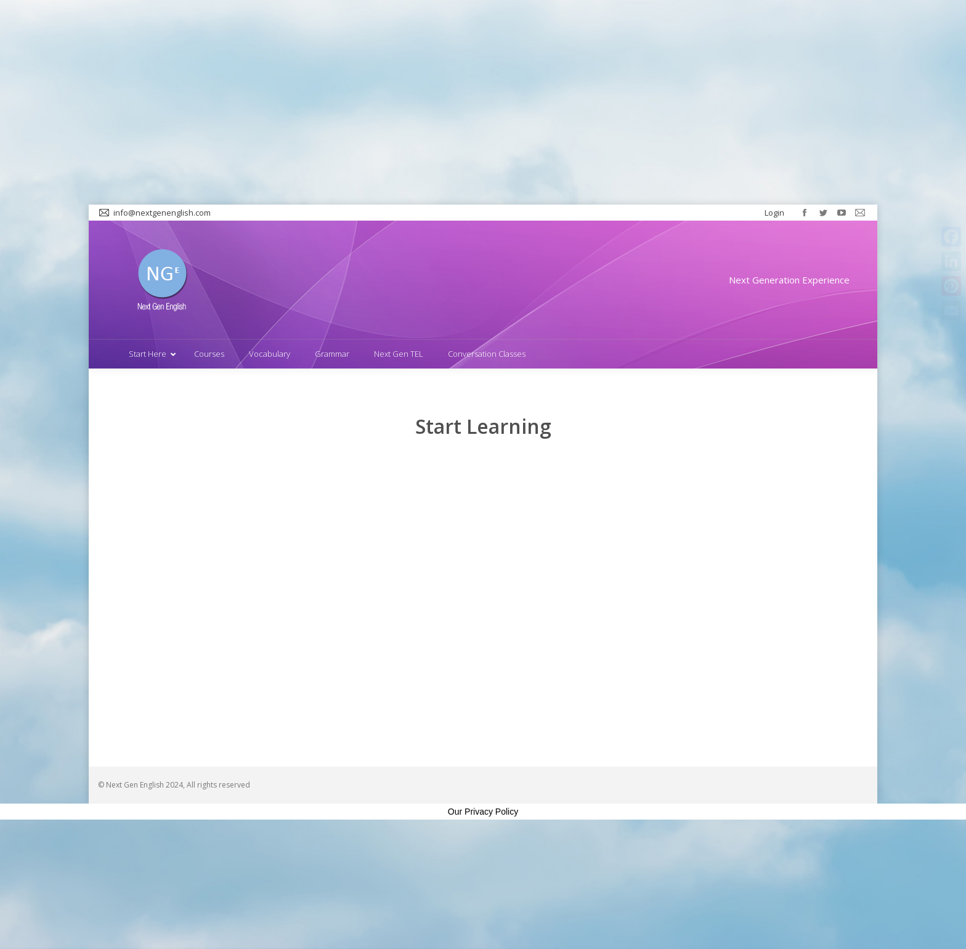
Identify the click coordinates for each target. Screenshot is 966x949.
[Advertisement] (483, 102)
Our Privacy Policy (483, 812)
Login (774, 212)
